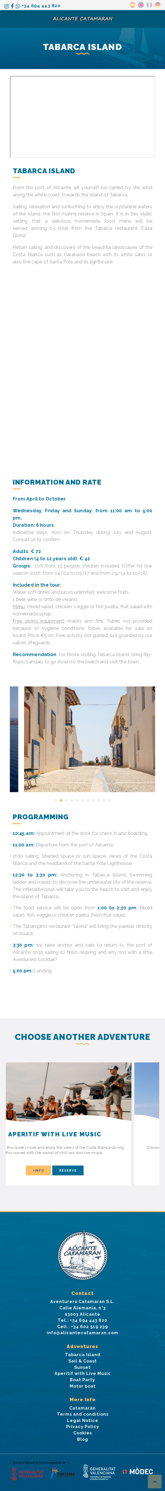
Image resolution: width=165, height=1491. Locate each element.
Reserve (94, 1170)
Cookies (82, 1432)
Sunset (82, 1367)
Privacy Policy (82, 1426)
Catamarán (82, 1408)
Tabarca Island (82, 1354)
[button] (55, 800)
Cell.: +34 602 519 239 (82, 1326)
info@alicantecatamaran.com (82, 1332)
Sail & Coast (82, 1360)
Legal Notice (82, 1420)
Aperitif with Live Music (83, 1373)
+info (65, 1170)
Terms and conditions (82, 1414)
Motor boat (83, 1386)
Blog (82, 1439)
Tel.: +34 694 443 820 (82, 1320)
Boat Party (82, 1379)
